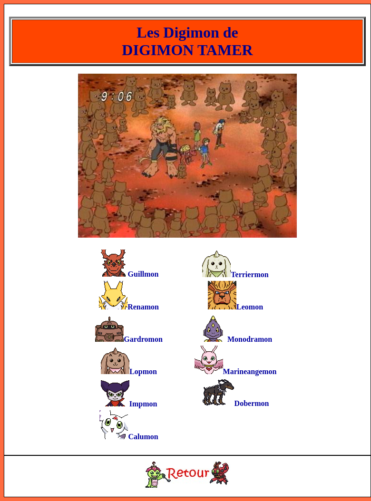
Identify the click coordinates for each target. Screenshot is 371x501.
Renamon (143, 307)
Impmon (143, 404)
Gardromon (143, 339)
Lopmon (143, 371)
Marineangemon (250, 371)
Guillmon (143, 274)
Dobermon (251, 403)
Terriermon (249, 274)
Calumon (143, 437)
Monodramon (249, 339)
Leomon (249, 307)
